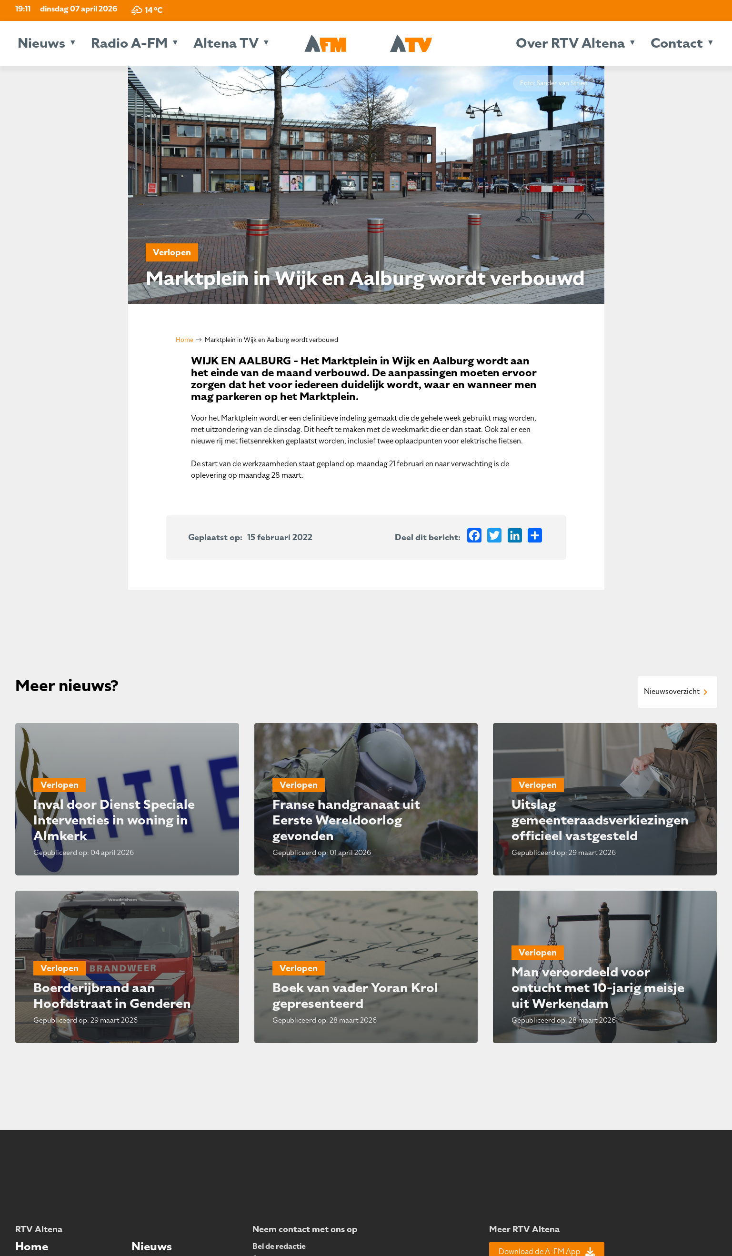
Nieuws (41, 43)
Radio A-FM (129, 43)
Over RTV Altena (570, 43)
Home (184, 339)
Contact (677, 43)
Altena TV (226, 43)
